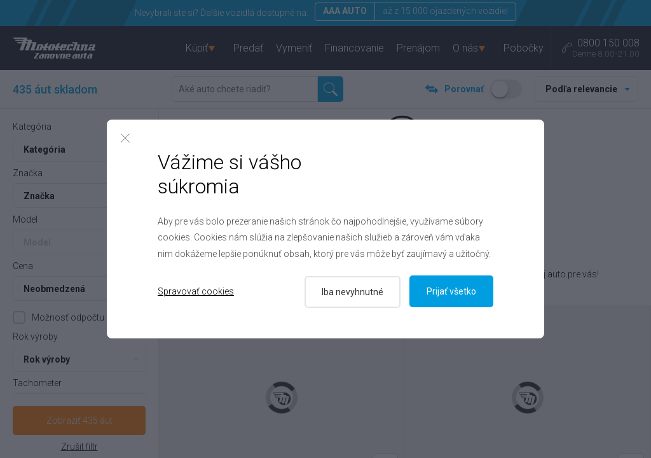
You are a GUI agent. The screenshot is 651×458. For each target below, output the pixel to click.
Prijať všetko (451, 291)
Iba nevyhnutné (351, 291)
